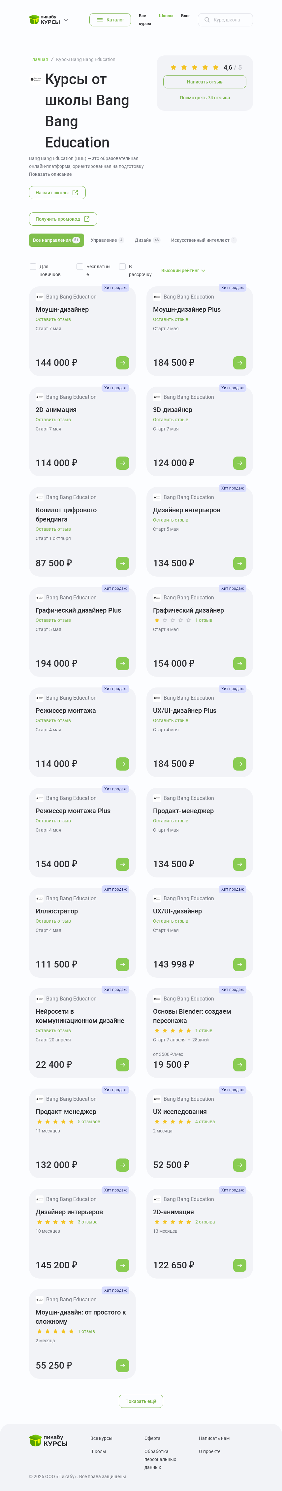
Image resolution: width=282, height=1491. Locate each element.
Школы (166, 15)
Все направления (56, 240)
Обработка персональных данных (160, 1459)
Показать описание (50, 174)
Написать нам (214, 1438)
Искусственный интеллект (204, 240)
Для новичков (50, 270)
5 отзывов (89, 1121)
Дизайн (148, 240)
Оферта (152, 1438)
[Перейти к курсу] (122, 362)
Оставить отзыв (53, 319)
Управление (107, 240)
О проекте (209, 1451)
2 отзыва (205, 1221)
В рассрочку (140, 270)
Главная (39, 59)
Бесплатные (98, 270)
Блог (185, 15)
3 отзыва (88, 1221)
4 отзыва (205, 1121)
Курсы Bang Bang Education (85, 59)
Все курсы (145, 19)
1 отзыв (203, 620)
